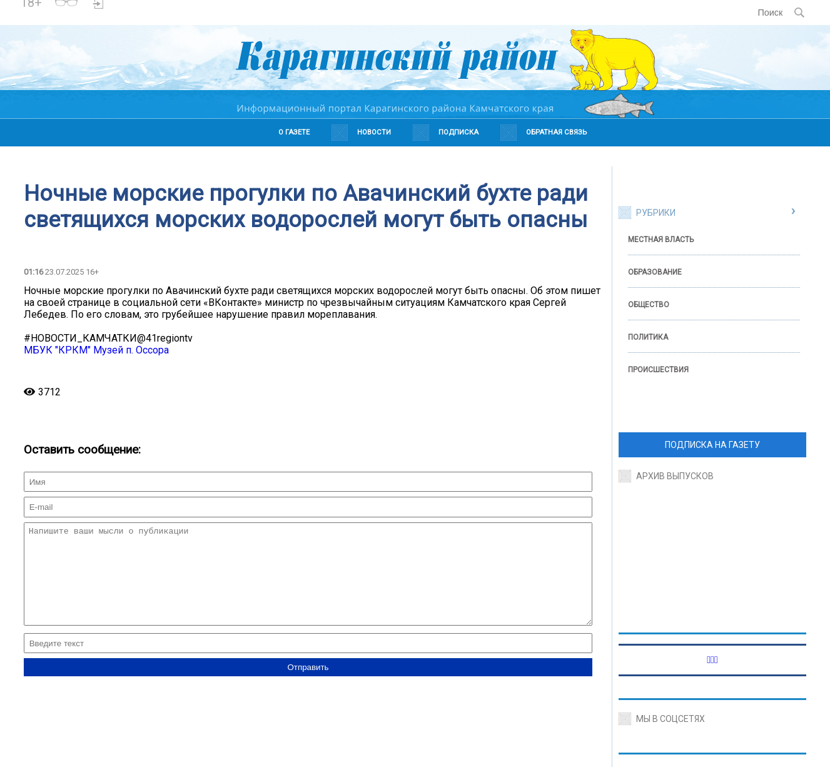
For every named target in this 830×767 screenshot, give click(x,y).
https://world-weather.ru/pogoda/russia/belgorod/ (199, 18)
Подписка (458, 132)
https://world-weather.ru (199, 7)
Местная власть (661, 239)
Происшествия (658, 369)
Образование (655, 272)
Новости (374, 132)
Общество (648, 304)
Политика (648, 337)
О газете (294, 132)
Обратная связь (556, 132)
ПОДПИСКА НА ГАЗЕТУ (712, 445)
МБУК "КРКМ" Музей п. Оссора (96, 350)
